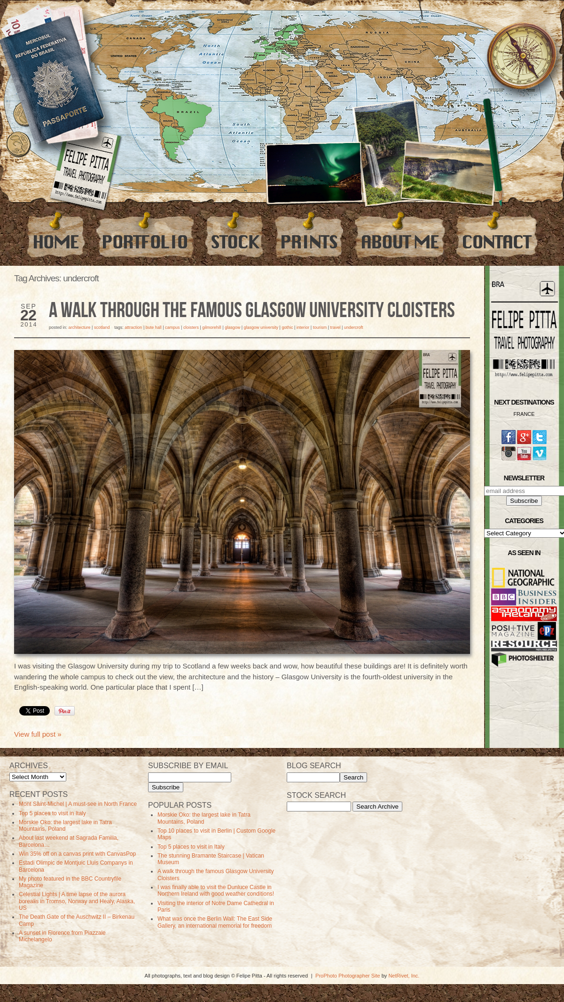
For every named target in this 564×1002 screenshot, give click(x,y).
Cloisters (191, 327)
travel (335, 327)
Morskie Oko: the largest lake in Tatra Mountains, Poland (65, 825)
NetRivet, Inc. (403, 975)
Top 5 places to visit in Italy (52, 813)
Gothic (287, 327)
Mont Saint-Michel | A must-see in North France (78, 804)
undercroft (353, 327)
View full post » (38, 734)
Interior (303, 327)
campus (172, 327)
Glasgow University (261, 327)
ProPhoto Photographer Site (347, 975)
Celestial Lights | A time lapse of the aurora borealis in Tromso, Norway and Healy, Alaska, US (77, 901)
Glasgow (232, 327)
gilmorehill (211, 327)
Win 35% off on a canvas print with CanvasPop (77, 854)
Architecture (80, 327)
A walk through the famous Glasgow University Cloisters (252, 311)
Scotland (102, 327)
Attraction (133, 327)
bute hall (154, 327)
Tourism (320, 327)
